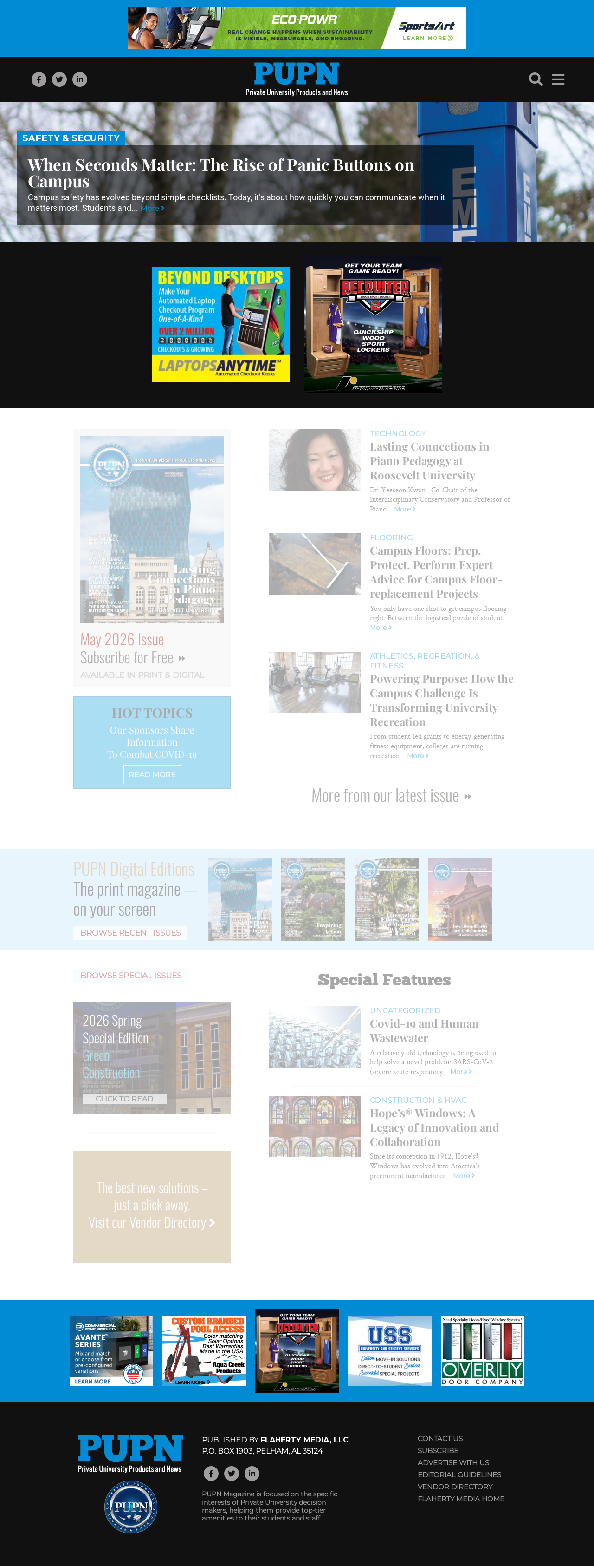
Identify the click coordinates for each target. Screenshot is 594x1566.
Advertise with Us (453, 1462)
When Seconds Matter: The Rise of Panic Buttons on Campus (221, 172)
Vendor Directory (455, 1486)
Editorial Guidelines (459, 1474)
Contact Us (440, 1438)
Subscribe (438, 1450)
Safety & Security (71, 138)
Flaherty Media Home (461, 1498)
